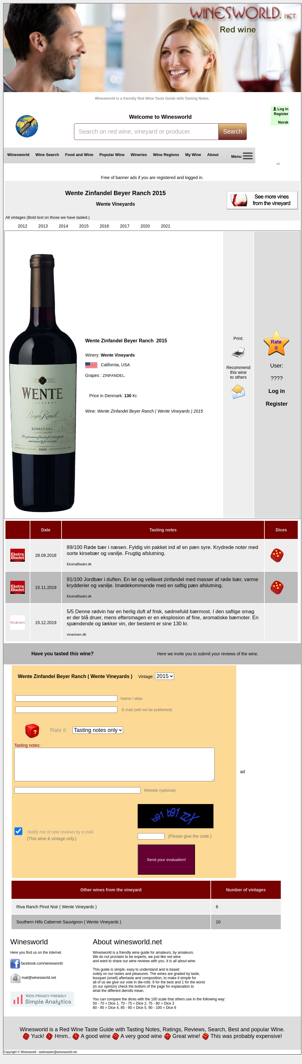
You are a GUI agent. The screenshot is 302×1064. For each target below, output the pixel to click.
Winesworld (18, 154)
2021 (165, 226)
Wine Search (47, 154)
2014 (63, 226)
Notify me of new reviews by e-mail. (60, 838)
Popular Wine (112, 154)
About (214, 154)
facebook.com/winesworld (41, 970)
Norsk (283, 122)
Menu (240, 156)
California (110, 364)
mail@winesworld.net (39, 984)
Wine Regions (166, 154)
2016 (104, 226)
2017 (124, 226)
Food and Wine (79, 154)
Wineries (139, 154)
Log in (282, 109)
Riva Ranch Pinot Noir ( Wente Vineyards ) (56, 913)
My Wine (193, 154)
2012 (22, 226)
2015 (84, 226)
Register (281, 114)
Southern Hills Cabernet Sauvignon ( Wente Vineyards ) (68, 928)
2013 (43, 226)
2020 (145, 226)
